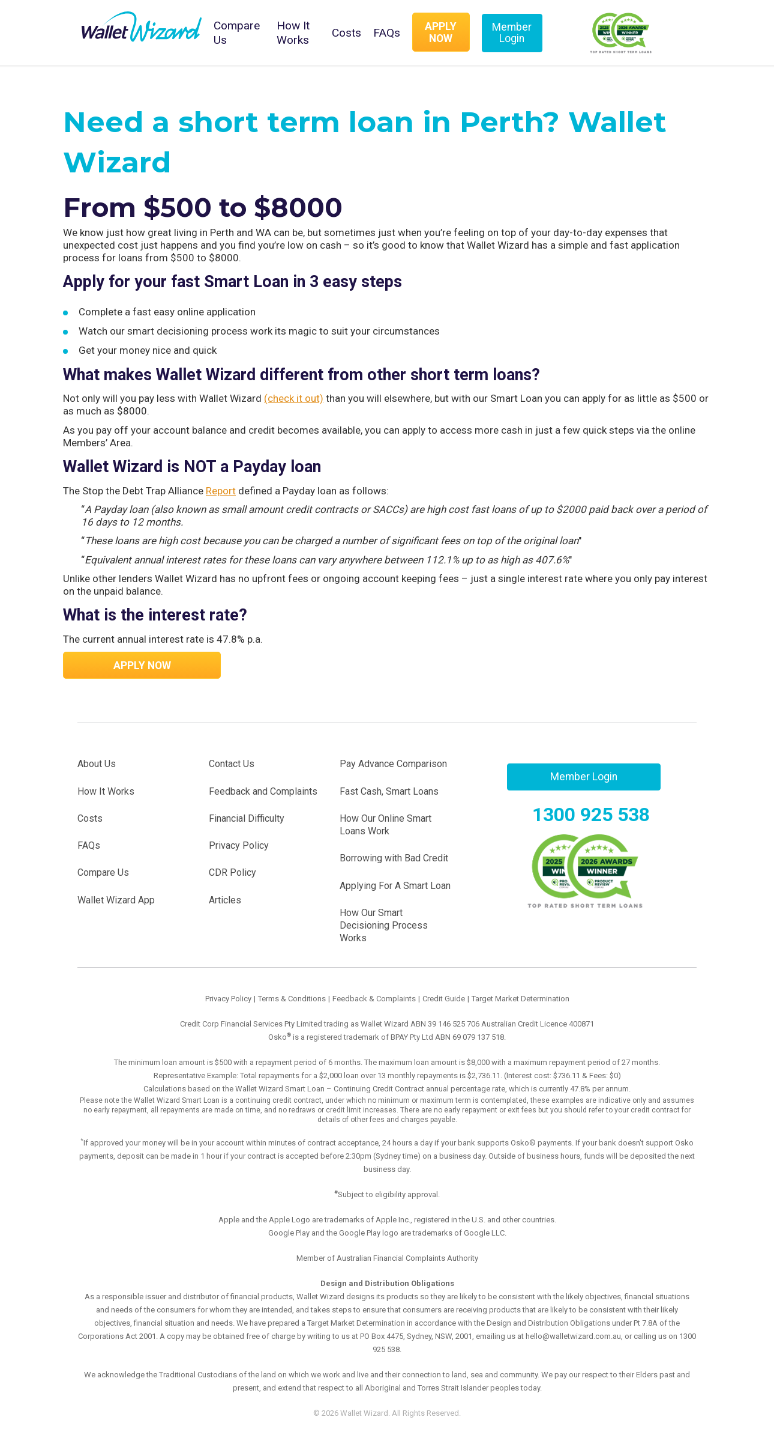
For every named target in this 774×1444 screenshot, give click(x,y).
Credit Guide (443, 998)
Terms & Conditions (292, 998)
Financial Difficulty (246, 818)
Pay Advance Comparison (393, 763)
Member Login (512, 32)
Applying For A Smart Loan (395, 885)
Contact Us (231, 763)
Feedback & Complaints (374, 998)
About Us (96, 763)
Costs (346, 33)
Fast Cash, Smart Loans (389, 791)
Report (221, 491)
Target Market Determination (520, 998)
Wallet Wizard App (116, 900)
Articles (225, 900)
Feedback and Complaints (263, 791)
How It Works (293, 33)
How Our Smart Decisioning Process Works (384, 925)
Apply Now (441, 32)
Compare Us (237, 33)
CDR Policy (232, 872)
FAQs (386, 33)
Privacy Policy (239, 845)
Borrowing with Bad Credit (394, 858)
